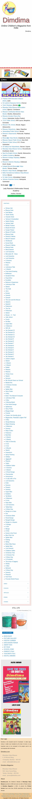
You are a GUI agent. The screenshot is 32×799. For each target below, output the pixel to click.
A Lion (7, 500)
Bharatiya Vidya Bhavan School (12, 149)
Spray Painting (9, 454)
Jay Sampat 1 (9, 356)
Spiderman (8, 406)
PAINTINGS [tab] (6, 203)
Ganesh (7, 295)
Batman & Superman (11, 282)
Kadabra (8, 494)
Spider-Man (9, 389)
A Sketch (8, 269)
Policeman (8, 310)
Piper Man (8, 502)
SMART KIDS (8, 645)
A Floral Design (10, 472)
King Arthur (8, 278)
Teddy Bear (8, 507)
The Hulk (8, 289)
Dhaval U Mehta (10, 236)
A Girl (7, 526)
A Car (7, 443)
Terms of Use (6, 794)
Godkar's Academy (8, 155)
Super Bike (8, 491)
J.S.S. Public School (9, 120)
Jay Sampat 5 (9, 347)
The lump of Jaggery (11, 561)
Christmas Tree (10, 552)
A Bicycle (8, 448)
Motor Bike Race (10, 544)
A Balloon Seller (10, 465)
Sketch (7, 286)
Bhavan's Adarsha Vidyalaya (11, 162)
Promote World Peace (12, 579)
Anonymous (9, 476)
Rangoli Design (10, 520)
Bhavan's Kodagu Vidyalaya (11, 157)
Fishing (7, 539)
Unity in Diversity (10, 441)
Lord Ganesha (9, 251)
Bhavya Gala (9, 210)
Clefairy (7, 456)
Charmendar (9, 474)
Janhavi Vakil (9, 223)
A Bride (7, 387)
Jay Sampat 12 (10, 332)
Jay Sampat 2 (9, 354)
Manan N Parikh (10, 232)
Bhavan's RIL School (9, 125)
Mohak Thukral (10, 225)
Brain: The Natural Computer (14, 395)
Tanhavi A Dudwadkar (12, 219)
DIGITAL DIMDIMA (9, 656)
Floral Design (9, 518)
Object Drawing (10, 424)
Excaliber (8, 280)
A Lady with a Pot (10, 478)
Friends (7, 413)
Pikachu (7, 262)
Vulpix (7, 463)
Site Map (12, 794)
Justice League (10, 358)
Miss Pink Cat (9, 535)
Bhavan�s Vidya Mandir (10, 138)
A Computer (9, 559)
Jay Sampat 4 (9, 350)
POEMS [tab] (5, 597)
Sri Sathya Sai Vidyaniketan (11, 146)
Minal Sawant (9, 249)
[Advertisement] (16, 50)
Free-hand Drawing (11, 271)
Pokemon (8, 433)
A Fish (7, 531)
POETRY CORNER (10, 640)
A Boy (7, 393)
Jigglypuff (8, 459)
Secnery (7, 378)
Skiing (7, 542)
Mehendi (8, 568)
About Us (9, 796)
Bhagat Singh (9, 411)
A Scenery (8, 260)
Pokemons (8, 306)
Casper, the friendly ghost (13, 415)
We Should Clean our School (14, 380)
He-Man (7, 321)
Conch (7, 319)
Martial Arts (8, 382)
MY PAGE (7, 647)
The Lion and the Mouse (12, 300)
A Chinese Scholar (11, 385)
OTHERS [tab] (6, 601)
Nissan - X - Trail (10, 315)
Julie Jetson (9, 317)
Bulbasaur (8, 273)
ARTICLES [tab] (6, 592)
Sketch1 (7, 302)
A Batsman (8, 326)
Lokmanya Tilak (10, 267)
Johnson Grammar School (10, 179)
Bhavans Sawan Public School (12, 140)
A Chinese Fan (9, 555)
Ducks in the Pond (11, 533)
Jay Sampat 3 (9, 352)
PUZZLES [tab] (6, 588)
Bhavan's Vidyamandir (9, 133)
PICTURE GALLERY (10, 638)
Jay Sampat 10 (10, 337)
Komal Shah (9, 243)
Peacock (8, 574)
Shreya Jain (9, 208)
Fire (6, 513)
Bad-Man (8, 435)
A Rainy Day (9, 509)
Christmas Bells (10, 515)
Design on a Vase (10, 511)
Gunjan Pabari (9, 230)
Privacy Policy (18, 794)
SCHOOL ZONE (9, 649)
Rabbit (7, 367)
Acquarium (8, 452)
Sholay (7, 563)
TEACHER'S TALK (9, 653)
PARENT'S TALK (9, 651)
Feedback (3, 796)
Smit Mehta (8, 212)
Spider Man (8, 537)
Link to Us (14, 796)
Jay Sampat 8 (9, 341)
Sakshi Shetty (9, 221)
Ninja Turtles (9, 430)
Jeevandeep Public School (11, 131)
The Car (7, 308)
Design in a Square (11, 522)
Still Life (7, 328)
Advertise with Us (26, 796)
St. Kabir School (7, 177)
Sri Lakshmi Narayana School (12, 103)
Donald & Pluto (10, 275)
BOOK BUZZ (8, 636)
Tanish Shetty (9, 214)
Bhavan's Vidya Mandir (9, 170)
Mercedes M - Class (11, 254)
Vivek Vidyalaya (7, 105)
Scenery (7, 428)
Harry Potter (9, 391)
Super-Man (8, 323)
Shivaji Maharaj (10, 422)
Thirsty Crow (9, 374)
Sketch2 (7, 304)
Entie (7, 483)
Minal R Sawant (10, 238)
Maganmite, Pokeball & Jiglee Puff (15, 417)
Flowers (7, 487)
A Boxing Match (10, 402)
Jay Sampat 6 (9, 345)
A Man (7, 566)
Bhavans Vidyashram (9, 129)
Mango (7, 529)
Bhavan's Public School (10, 142)
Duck (7, 265)
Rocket (7, 293)
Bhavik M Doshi (10, 227)
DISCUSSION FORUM (11, 642)
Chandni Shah (9, 217)
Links (19, 796)
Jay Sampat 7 (9, 343)
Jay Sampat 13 (10, 330)
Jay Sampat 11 (10, 334)
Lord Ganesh (9, 548)
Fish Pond (8, 576)
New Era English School (10, 153)
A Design (8, 524)
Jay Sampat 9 (9, 339)
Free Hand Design (11, 404)
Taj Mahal (8, 496)
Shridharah (8, 241)
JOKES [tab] (5, 583)
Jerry (7, 291)
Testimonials (26, 794)
